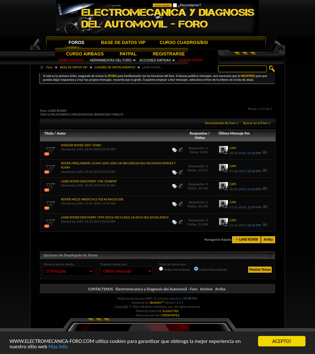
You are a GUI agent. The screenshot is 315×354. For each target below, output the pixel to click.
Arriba (268, 239)
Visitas (200, 138)
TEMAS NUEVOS (70, 60)
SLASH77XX (170, 311)
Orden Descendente (210, 269)
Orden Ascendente (174, 269)
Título (49, 133)
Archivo (206, 289)
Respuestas (198, 133)
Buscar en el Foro (255, 123)
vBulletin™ (156, 302)
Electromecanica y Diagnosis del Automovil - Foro (157, 289)
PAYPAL (128, 53)
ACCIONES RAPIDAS (155, 60)
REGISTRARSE (169, 53)
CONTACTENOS (191, 60)
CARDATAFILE (170, 315)
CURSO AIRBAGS (85, 53)
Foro (49, 67)
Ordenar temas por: (114, 264)
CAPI (79, 149)
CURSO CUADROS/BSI (184, 42)
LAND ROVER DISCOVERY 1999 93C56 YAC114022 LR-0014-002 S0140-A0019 (115, 217)
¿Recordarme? (187, 5)
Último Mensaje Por (236, 133)
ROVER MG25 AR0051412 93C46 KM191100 (92, 199)
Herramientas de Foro (220, 123)
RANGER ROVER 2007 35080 (81, 145)
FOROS (77, 42)
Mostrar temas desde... (59, 264)
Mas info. (58, 347)
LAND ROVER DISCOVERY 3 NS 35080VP (89, 181)
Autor (61, 133)
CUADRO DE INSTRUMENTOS (115, 67)
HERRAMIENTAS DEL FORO (110, 60)
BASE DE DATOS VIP (123, 42)
